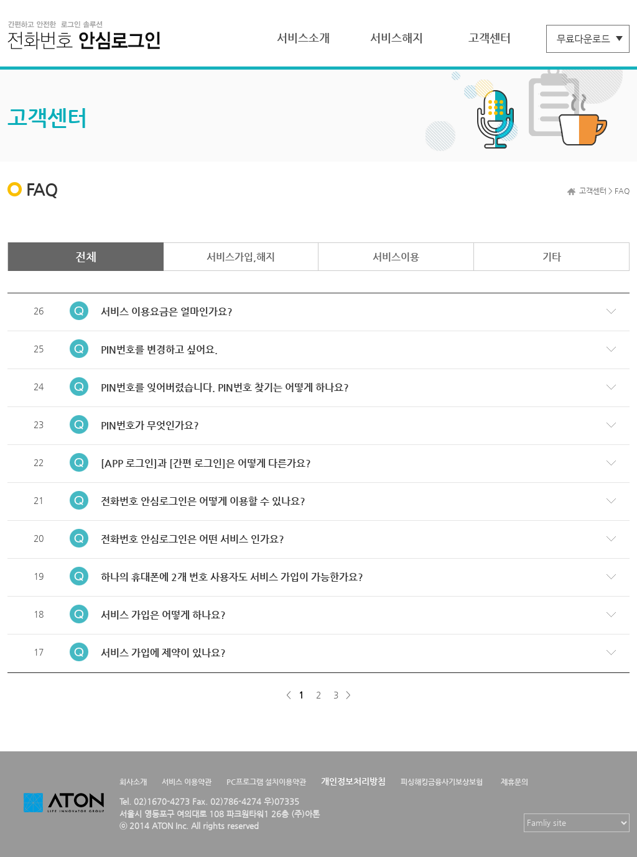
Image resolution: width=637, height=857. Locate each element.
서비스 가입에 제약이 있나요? (163, 653)
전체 (85, 256)
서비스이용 (396, 257)
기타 (551, 257)
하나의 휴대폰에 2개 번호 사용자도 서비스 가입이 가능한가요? (232, 577)
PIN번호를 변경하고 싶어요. (159, 349)
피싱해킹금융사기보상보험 (442, 781)
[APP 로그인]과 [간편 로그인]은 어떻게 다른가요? (206, 463)
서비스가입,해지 (241, 257)
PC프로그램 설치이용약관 (266, 781)
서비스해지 (396, 37)
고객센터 (489, 37)
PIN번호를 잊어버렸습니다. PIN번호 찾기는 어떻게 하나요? (225, 387)
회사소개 (133, 781)
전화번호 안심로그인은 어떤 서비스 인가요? (192, 539)
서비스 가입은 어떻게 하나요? (163, 615)
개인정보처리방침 (353, 781)
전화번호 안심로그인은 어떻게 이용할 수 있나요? (203, 501)
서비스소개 (303, 37)
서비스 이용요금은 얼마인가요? (167, 312)
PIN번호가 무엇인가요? (150, 425)
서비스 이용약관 (187, 781)
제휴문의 (514, 781)
